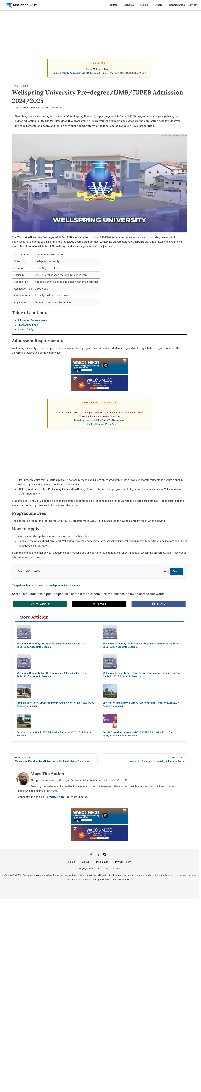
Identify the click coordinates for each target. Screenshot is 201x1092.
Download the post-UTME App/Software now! (99, 420)
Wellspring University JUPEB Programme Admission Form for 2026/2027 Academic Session (51, 645)
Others (159, 5)
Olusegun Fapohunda (28, 107)
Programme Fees (28, 324)
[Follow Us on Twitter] (98, 855)
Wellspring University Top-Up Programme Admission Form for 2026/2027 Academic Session (51, 675)
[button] (40, 603)
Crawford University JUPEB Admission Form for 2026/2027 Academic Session (56, 734)
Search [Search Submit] (176, 571)
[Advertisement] (96, 31)
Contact (192, 4)
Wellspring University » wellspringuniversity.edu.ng (51, 585)
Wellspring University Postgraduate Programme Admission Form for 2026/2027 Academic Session (141, 645)
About (85, 861)
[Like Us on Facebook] (104, 855)
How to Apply (25, 329)
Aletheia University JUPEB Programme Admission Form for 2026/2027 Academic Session (56, 704)
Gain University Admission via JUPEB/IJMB (76, 73)
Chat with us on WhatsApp (101, 424)
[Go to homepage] (20, 5)
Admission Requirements (32, 320)
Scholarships (177, 4)
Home (71, 861)
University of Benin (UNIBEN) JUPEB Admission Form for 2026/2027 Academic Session (141, 704)
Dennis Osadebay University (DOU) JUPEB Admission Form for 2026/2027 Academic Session (137, 734)
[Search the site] (92, 571)
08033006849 (133, 73)
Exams (145, 5)
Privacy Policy (123, 861)
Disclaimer (102, 861)
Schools (130, 5)
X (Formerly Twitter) (54, 796)
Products (113, 5)
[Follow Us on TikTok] (91, 855)
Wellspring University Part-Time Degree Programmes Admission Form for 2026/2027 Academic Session (142, 675)
